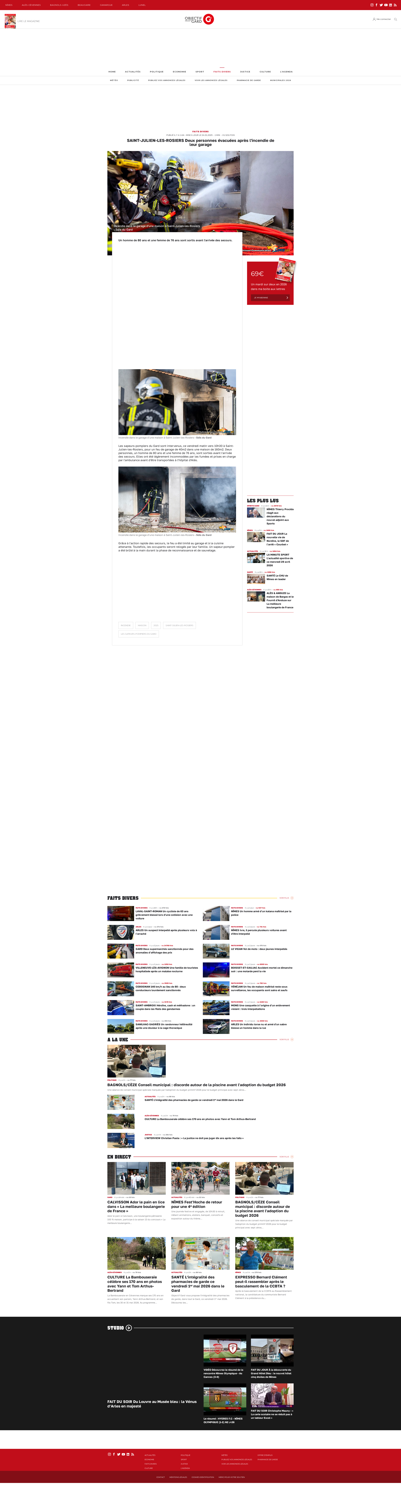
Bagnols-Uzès (59, 5)
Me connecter (384, 19)
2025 (156, 625)
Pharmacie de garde (249, 80)
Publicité (133, 80)
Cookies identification (203, 1477)
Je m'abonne (261, 297)
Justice (245, 72)
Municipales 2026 (280, 80)
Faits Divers (222, 72)
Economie (179, 72)
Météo (114, 80)
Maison (142, 625)
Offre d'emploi (265, 1455)
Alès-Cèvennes (31, 5)
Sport (200, 72)
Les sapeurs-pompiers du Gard (138, 634)
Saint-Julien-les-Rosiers (179, 625)
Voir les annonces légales (211, 80)
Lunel (142, 5)
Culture (265, 72)
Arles (125, 5)
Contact (160, 1477)
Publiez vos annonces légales (166, 80)
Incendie (126, 625)
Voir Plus (284, 898)
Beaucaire (84, 5)
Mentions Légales (178, 1477)
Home (112, 72)
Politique (157, 72)
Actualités (133, 72)
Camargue (106, 5)
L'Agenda (286, 72)
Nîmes (9, 5)
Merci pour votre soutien (232, 1477)
